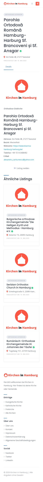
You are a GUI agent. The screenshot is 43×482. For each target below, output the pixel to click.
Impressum (10, 433)
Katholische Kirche (13, 405)
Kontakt (9, 429)
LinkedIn (9, 460)
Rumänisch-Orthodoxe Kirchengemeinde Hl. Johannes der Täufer (21, 344)
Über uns (10, 425)
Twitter (9, 456)
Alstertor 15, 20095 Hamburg (21, 235)
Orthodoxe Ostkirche (13, 14)
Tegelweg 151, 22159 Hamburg (22, 351)
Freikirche (10, 409)
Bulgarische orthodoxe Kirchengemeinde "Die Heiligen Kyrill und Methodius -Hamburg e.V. (21, 225)
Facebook (10, 453)
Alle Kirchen (11, 413)
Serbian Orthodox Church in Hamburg (19, 286)
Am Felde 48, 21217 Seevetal (18, 57)
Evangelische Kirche (14, 402)
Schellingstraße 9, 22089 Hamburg (22, 291)
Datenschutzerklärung (15, 436)
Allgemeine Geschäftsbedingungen (21, 440)
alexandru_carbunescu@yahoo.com (19, 159)
